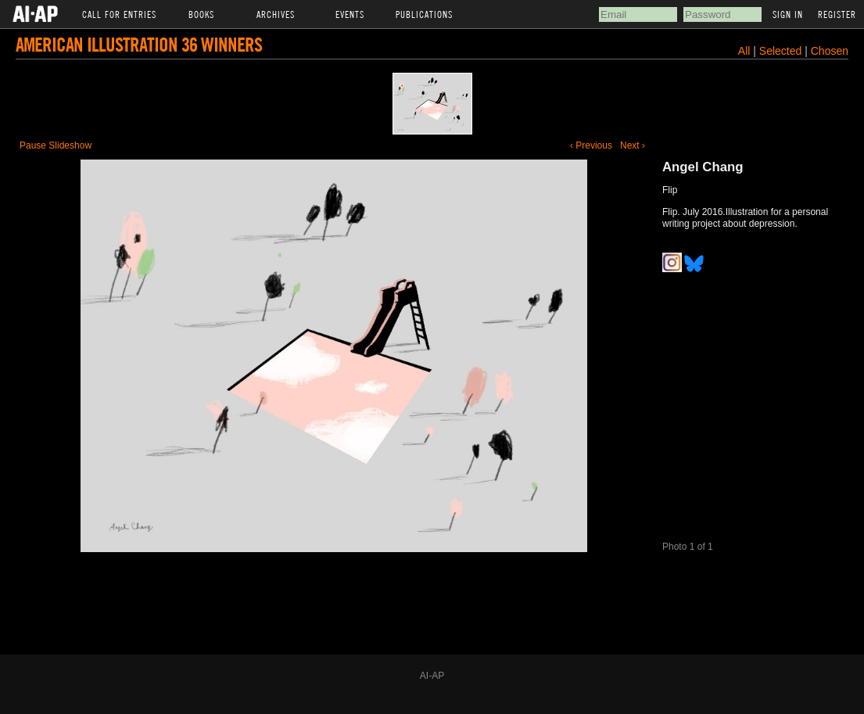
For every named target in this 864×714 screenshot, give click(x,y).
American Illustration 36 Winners (139, 44)
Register (837, 14)
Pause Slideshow (55, 145)
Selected (782, 51)
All (744, 51)
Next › (632, 145)
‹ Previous (591, 145)
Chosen (829, 51)
